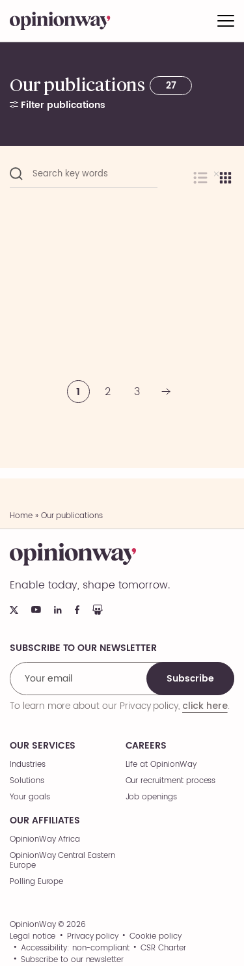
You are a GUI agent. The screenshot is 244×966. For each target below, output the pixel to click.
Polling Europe (36, 882)
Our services (42, 746)
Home (21, 516)
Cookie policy (155, 937)
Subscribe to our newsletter (72, 960)
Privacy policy (92, 937)
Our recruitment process (171, 781)
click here (205, 705)
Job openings (151, 797)
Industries (28, 764)
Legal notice (32, 937)
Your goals (30, 797)
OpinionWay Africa (45, 839)
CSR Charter (163, 948)
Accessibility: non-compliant (75, 948)
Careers (146, 746)
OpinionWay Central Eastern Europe (62, 860)
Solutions (27, 781)
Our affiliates (45, 821)
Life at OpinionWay (161, 764)
